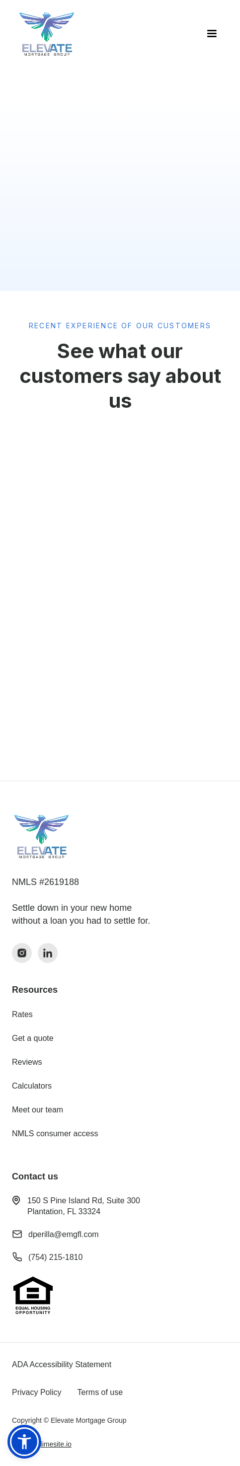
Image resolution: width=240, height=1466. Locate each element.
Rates (22, 1014)
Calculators (32, 1086)
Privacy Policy (37, 1392)
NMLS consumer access (55, 1133)
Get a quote (33, 1038)
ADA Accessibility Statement (61, 1364)
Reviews (27, 1062)
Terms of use (100, 1392)
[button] (211, 33)
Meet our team (37, 1109)
